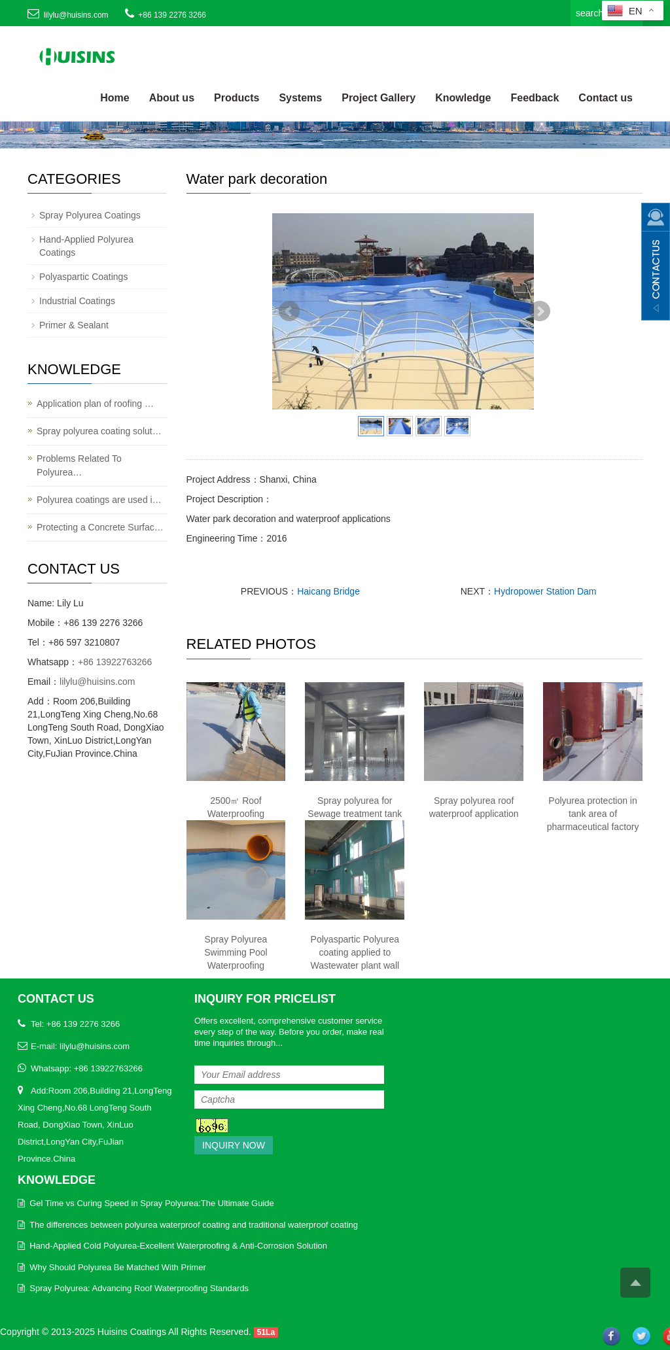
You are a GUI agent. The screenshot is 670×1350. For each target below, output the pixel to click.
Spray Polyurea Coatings (90, 215)
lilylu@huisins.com (76, 15)
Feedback (535, 97)
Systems (300, 97)
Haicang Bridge (328, 591)
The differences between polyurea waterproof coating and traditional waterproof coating (193, 1225)
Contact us (605, 97)
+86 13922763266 (115, 662)
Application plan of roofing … (95, 403)
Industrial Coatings (77, 301)
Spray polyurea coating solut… (99, 431)
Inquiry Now (233, 1145)
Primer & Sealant (74, 325)
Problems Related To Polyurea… (79, 465)
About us (171, 97)
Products (236, 97)
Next (539, 311)
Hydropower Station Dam (545, 591)
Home (114, 97)
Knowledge (463, 97)
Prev (289, 311)
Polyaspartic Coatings (83, 276)
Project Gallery (378, 97)
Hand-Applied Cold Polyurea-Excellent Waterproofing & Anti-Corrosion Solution (178, 1246)
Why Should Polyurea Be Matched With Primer (117, 1267)
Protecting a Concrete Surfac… (100, 527)
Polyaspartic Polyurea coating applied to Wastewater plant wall (354, 952)
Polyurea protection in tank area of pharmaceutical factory (593, 813)
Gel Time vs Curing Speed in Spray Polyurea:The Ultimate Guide (151, 1203)
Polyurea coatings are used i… (99, 499)
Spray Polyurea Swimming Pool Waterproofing (235, 952)
